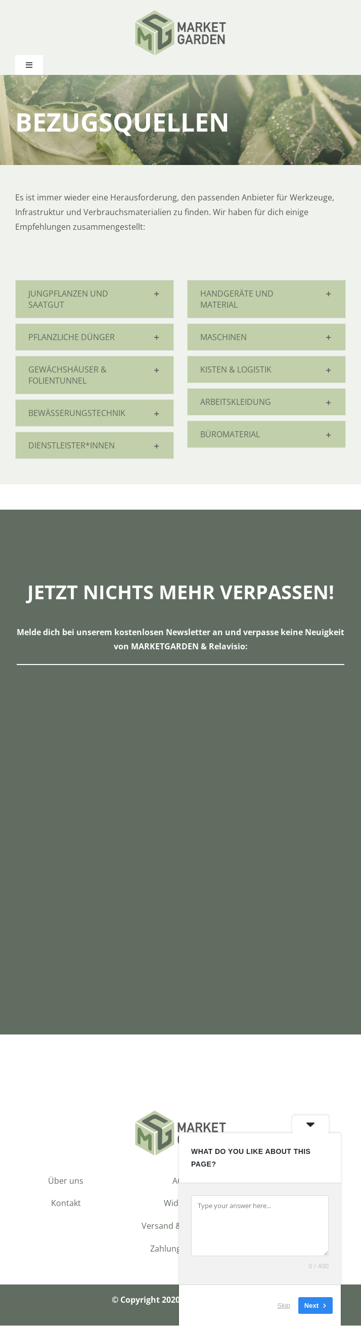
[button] (94, 299)
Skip (284, 1305)
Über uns (65, 1181)
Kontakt (66, 1204)
